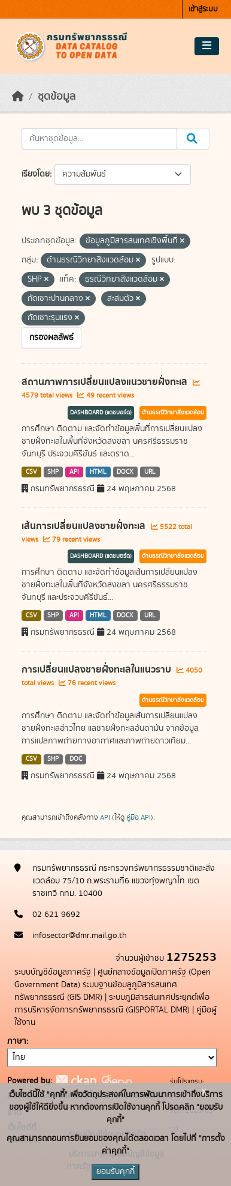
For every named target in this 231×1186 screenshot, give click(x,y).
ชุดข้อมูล (56, 96)
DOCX (125, 472)
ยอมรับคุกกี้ (115, 1172)
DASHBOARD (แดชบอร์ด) (101, 412)
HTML (98, 472)
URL (150, 472)
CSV (31, 472)
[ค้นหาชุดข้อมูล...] (99, 139)
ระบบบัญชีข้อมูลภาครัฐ (52, 972)
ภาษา (16, 1041)
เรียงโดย (36, 174)
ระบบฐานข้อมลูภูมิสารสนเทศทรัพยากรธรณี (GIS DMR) (95, 991)
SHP (53, 472)
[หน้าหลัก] (18, 96)
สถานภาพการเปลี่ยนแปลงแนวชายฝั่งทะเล (106, 382)
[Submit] (193, 139)
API (74, 472)
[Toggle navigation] (206, 46)
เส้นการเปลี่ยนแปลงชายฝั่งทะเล (85, 526)
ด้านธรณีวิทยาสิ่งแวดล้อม (173, 412)
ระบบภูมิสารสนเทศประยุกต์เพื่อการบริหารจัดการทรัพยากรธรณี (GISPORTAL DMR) (111, 1003)
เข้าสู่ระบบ (203, 9)
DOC (75, 759)
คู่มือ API (138, 817)
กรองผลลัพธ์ (51, 337)
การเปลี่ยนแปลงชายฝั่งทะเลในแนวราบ (98, 669)
